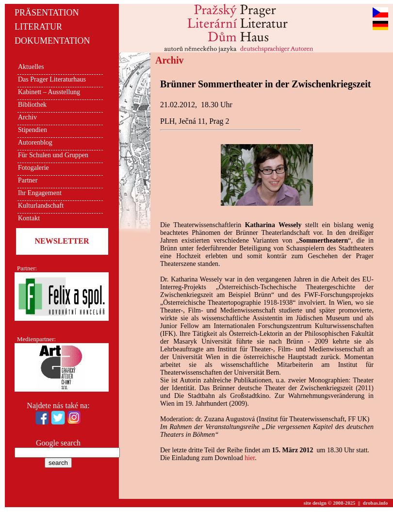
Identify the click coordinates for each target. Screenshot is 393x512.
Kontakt (29, 218)
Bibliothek (32, 104)
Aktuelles (31, 66)
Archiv (27, 117)
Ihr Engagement (40, 193)
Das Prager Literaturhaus (52, 79)
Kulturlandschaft (41, 205)
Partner (27, 180)
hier (250, 458)
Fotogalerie (33, 167)
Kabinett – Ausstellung (49, 92)
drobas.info (375, 503)
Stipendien (32, 129)
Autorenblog (35, 142)
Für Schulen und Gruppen (53, 155)
